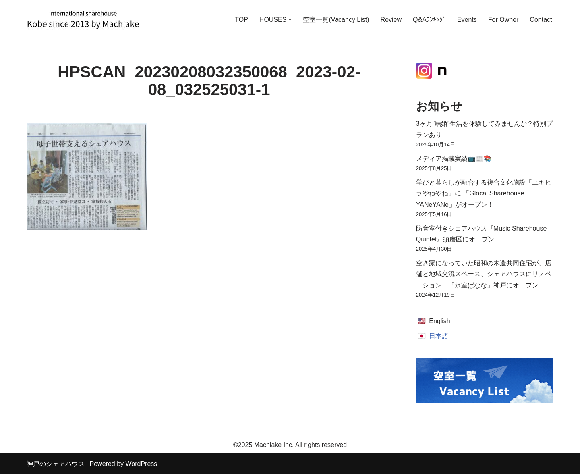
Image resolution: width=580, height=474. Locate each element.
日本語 (438, 336)
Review (391, 19)
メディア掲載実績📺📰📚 (454, 158)
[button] (290, 19)
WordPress (141, 463)
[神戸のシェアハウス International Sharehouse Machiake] (83, 19)
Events (467, 19)
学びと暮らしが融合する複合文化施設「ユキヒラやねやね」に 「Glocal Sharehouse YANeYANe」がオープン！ (483, 193)
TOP (241, 19)
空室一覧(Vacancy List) (336, 19)
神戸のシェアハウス (56, 463)
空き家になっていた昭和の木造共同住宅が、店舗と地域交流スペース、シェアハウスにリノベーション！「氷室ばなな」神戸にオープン (483, 274)
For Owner (503, 19)
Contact (541, 19)
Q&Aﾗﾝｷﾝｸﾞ (429, 19)
